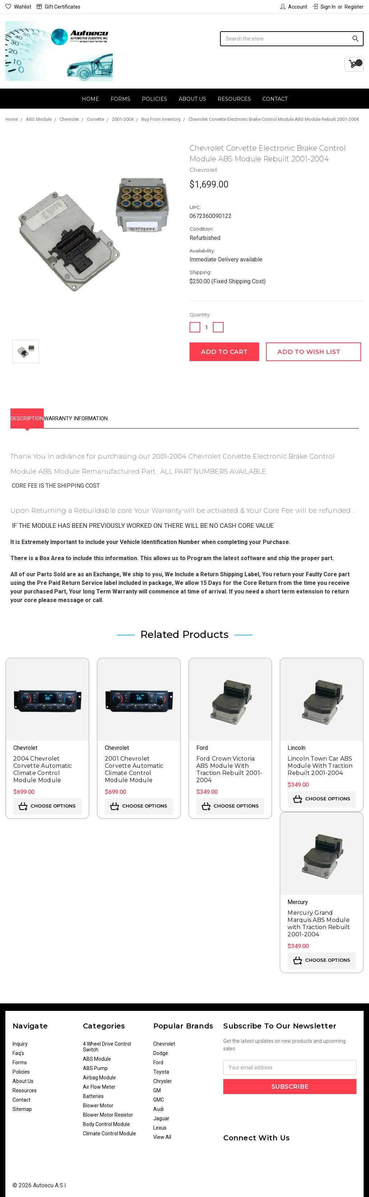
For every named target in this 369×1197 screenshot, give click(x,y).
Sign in (324, 7)
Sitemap (22, 1105)
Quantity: (200, 314)
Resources (234, 99)
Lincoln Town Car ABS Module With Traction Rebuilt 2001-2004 (320, 762)
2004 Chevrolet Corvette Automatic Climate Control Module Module (42, 766)
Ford (158, 1059)
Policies (154, 99)
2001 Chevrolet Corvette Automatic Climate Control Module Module (134, 766)
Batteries (93, 1093)
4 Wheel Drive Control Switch (107, 1043)
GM (157, 1087)
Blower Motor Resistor (108, 1111)
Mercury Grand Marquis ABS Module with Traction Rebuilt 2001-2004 (319, 920)
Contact (275, 99)
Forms (120, 99)
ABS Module (97, 1055)
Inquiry (20, 1040)
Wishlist (18, 7)
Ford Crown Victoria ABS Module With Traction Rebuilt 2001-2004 (229, 766)
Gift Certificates (58, 7)
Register (354, 7)
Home (90, 99)
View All (162, 1133)
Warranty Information (98, 416)
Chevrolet (164, 1040)
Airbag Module (99, 1074)
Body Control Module (106, 1120)
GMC (158, 1096)
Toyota (161, 1068)
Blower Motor (98, 1102)
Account (293, 7)
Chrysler (162, 1077)
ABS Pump (95, 1065)
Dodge (160, 1049)
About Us (192, 99)
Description (34, 416)
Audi (158, 1105)
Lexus (160, 1124)
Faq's (18, 1049)
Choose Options (47, 803)
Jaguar (161, 1115)
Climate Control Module (109, 1130)
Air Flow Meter (99, 1083)
